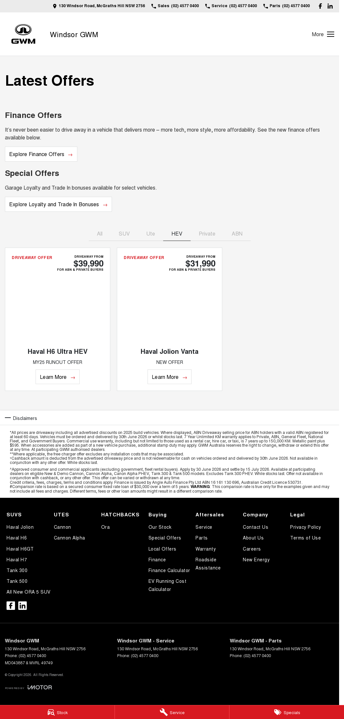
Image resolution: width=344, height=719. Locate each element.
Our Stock (160, 527)
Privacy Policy (305, 527)
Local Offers (163, 548)
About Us (253, 537)
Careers (252, 548)
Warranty (205, 548)
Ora (105, 527)
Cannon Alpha (69, 537)
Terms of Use (305, 537)
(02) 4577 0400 (32, 655)
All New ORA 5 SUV (29, 591)
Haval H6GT (20, 548)
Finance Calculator (169, 570)
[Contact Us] (99, 6)
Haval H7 (17, 559)
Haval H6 (17, 537)
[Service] (172, 712)
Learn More (53, 377)
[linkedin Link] (330, 6)
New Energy (256, 559)
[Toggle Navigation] (323, 34)
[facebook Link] (320, 6)
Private (207, 233)
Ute (150, 233)
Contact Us (255, 527)
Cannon (62, 527)
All (99, 233)
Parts (201, 537)
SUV (124, 233)
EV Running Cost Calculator (168, 585)
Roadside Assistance (208, 563)
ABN (237, 233)
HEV (176, 233)
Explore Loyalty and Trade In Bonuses (54, 204)
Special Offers (165, 537)
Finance (157, 559)
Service (203, 527)
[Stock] (57, 712)
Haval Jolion (20, 527)
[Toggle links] (28, 687)
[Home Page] (23, 34)
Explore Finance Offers (36, 154)
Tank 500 (17, 581)
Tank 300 (17, 570)
